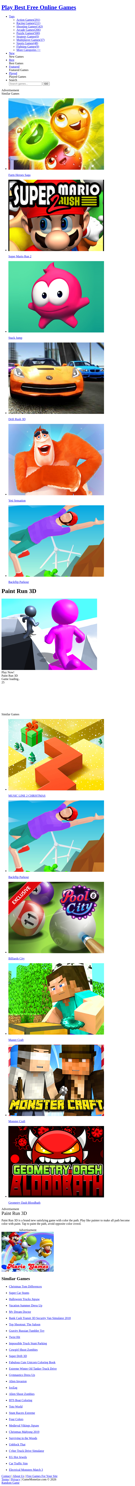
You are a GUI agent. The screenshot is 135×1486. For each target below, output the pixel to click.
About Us (18, 1476)
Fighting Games (27, 46)
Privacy (15, 1479)
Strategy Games (27, 36)
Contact (6, 1476)
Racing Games (28, 23)
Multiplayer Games (30, 39)
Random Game (10, 1482)
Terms (5, 1479)
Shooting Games (29, 26)
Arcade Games (28, 29)
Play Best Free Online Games (38, 7)
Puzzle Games (28, 33)
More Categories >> (28, 49)
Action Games (28, 19)
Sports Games (27, 43)
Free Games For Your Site (42, 1476)
